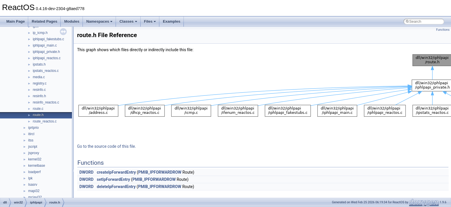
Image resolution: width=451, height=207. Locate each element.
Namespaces (99, 21)
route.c (38, 109)
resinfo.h (39, 96)
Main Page (15, 21)
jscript (32, 147)
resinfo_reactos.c (46, 102)
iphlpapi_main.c (45, 45)
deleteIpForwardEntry (116, 186)
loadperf (34, 172)
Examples (171, 21)
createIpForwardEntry (116, 172)
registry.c (40, 83)
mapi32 (33, 191)
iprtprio (33, 128)
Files (150, 21)
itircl (31, 134)
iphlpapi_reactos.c (47, 58)
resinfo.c (39, 90)
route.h (38, 115)
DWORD (86, 172)
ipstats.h (39, 64)
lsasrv (32, 185)
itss (30, 140)
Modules (71, 21)
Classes (128, 21)
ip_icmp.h (40, 33)
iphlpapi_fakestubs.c (48, 39)
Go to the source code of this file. (106, 146)
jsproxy (33, 153)
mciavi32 (35, 197)
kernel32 (34, 159)
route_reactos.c (45, 121)
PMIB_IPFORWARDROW (159, 172)
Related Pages (44, 21)
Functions (443, 30)
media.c (39, 77)
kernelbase (36, 166)
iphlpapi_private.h (46, 52)
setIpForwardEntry (113, 179)
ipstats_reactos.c (46, 71)
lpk (30, 178)
